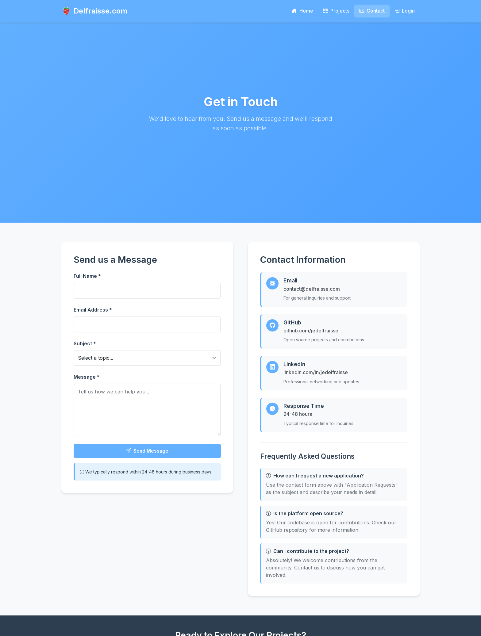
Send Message (147, 451)
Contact (372, 11)
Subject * (85, 343)
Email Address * (93, 310)
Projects (336, 11)
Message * (87, 377)
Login (404, 11)
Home (302, 11)
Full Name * (87, 276)
